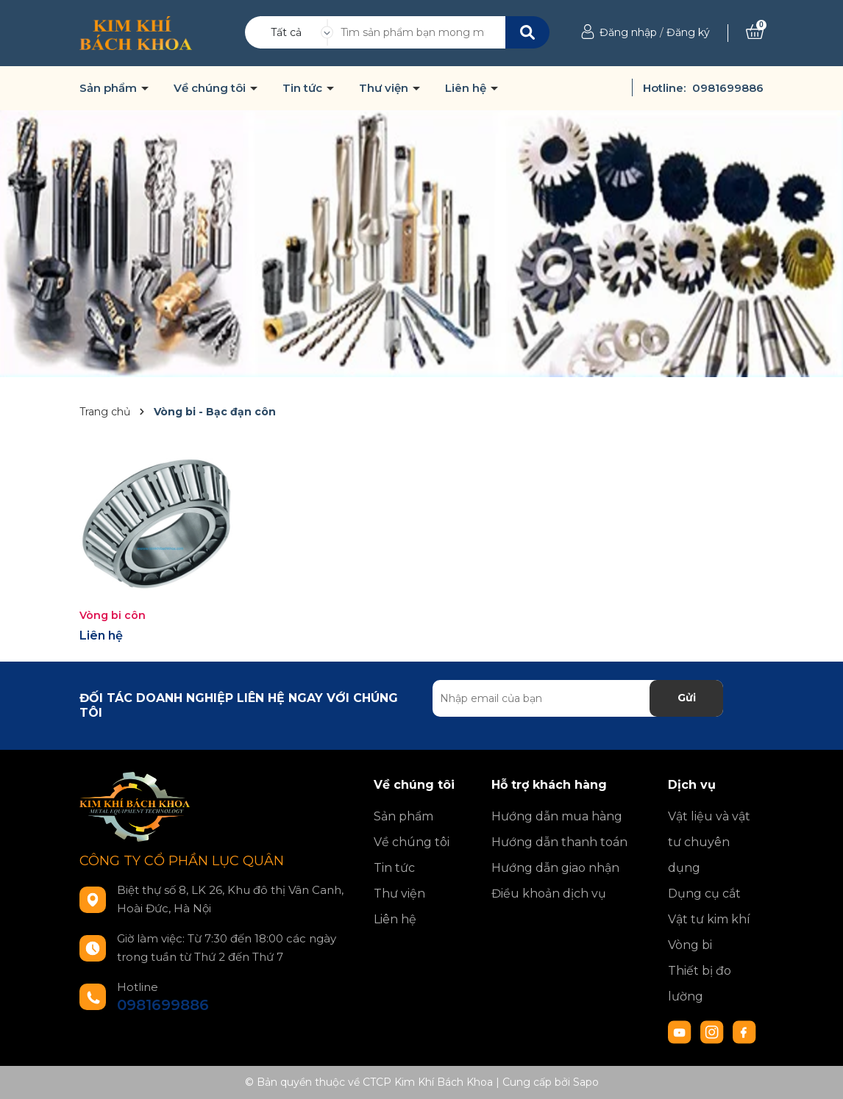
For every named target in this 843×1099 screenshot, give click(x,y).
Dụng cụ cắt (704, 894)
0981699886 (728, 88)
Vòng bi (690, 945)
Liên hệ (467, 88)
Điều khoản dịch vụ (548, 894)
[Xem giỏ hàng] (755, 32)
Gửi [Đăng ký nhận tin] (686, 697)
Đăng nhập (628, 32)
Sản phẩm (109, 88)
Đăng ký (688, 32)
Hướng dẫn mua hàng (556, 816)
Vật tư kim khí (709, 919)
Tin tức (303, 88)
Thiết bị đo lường (699, 983)
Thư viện (385, 88)
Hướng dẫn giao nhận (555, 868)
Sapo (586, 1082)
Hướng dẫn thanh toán (559, 842)
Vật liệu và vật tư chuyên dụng (709, 842)
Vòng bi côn (112, 615)
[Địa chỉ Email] (578, 698)
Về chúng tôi (211, 88)
